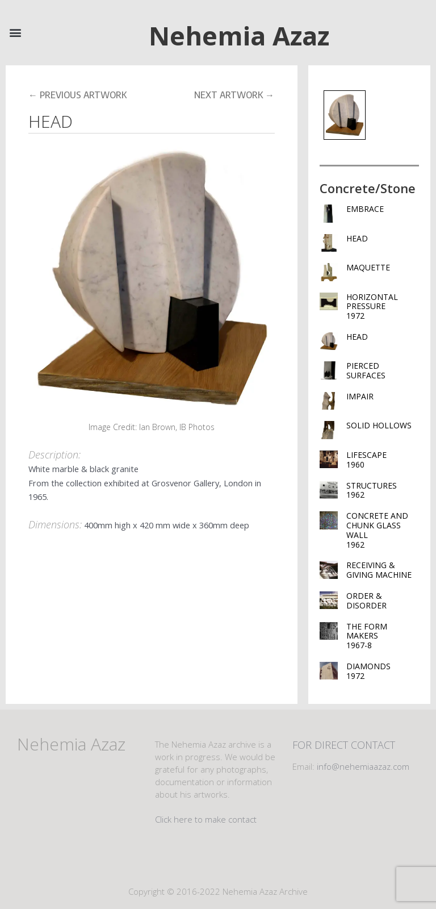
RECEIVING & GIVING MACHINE (379, 570)
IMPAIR (360, 396)
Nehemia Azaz (239, 35)
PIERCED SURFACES (365, 370)
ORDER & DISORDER (366, 600)
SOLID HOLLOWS (379, 425)
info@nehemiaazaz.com (363, 766)
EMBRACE (365, 208)
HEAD (357, 238)
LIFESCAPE (383, 459)
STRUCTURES (383, 490)
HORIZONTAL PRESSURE (383, 306)
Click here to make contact (206, 819)
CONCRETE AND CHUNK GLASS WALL (383, 529)
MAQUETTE (368, 267)
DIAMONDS (383, 671)
